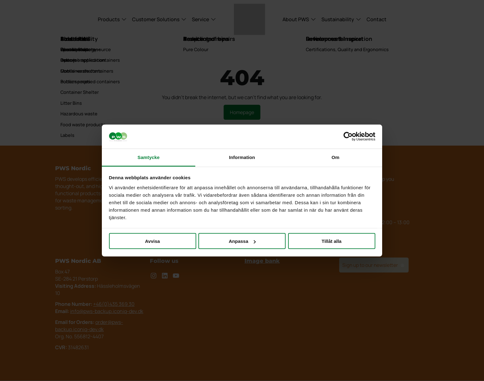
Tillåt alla (332, 241)
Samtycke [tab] (149, 157)
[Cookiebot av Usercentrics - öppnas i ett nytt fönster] (348, 136)
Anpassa (242, 241)
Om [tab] (335, 157)
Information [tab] (242, 157)
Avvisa (152, 241)
